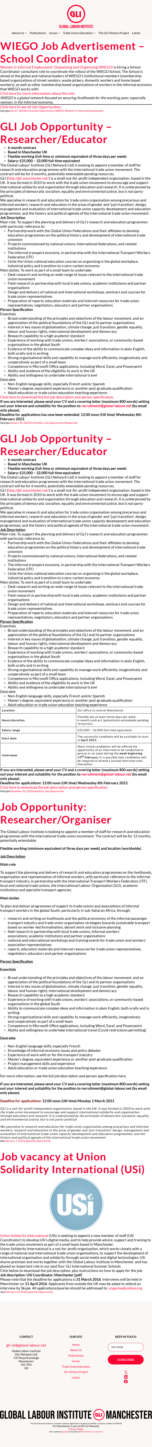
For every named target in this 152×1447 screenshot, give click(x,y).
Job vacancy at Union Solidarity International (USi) (72, 1162)
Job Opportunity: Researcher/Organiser (55, 813)
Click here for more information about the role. (37, 93)
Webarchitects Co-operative (91, 1432)
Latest (36, 791)
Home (76, 1344)
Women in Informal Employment (84, 110)
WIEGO (59, 110)
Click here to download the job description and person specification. (54, 787)
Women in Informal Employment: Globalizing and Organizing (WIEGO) (56, 67)
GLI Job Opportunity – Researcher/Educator (56, 132)
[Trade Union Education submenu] (95, 33)
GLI (41, 422)
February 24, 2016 (16, 1291)
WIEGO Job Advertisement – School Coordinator (72, 52)
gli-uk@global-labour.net (26, 1345)
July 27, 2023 (17, 110)
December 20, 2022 (21, 791)
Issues (76, 1361)
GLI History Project (76, 1372)
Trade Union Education (76, 1366)
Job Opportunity (44, 110)
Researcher (71, 422)
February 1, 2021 (14, 1140)
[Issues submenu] (59, 33)
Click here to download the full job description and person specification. (57, 397)
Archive (29, 110)
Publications (76, 1355)
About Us (76, 1350)
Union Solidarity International (24, 1235)
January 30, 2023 (19, 422)
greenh (65, 1432)
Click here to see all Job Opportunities (30, 107)
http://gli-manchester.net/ (28, 178)
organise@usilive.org (125, 1288)
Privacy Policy (76, 1429)
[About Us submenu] (26, 33)
